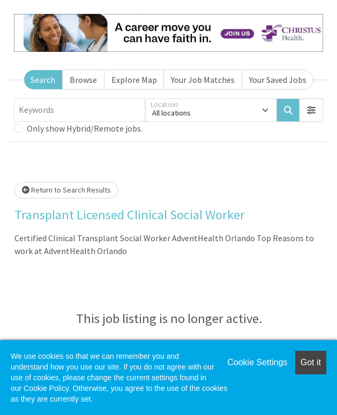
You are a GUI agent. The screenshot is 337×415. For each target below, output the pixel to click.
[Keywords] (79, 110)
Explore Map (134, 79)
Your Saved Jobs (277, 79)
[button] (311, 110)
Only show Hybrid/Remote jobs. (85, 128)
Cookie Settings (257, 362)
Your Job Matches (203, 79)
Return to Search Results (66, 190)
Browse (83, 79)
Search (43, 79)
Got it (311, 362)
